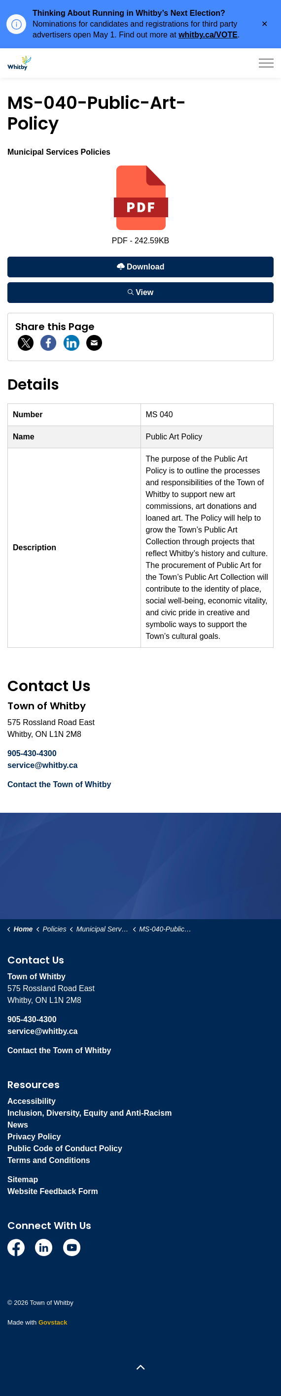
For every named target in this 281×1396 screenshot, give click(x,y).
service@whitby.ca (42, 765)
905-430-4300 (32, 753)
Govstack (53, 1322)
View (140, 292)
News (17, 1125)
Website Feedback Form (52, 1191)
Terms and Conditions (48, 1160)
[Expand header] (266, 63)
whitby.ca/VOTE (208, 35)
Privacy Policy (34, 1136)
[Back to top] (140, 1368)
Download (140, 267)
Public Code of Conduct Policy (64, 1148)
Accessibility (31, 1101)
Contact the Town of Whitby (59, 784)
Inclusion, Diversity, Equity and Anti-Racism (89, 1113)
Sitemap (22, 1179)
